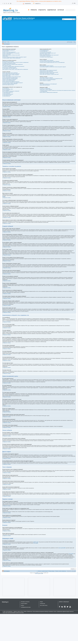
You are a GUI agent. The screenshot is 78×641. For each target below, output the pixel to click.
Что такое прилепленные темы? (7, 94)
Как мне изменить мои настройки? (8, 61)
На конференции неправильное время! (8, 63)
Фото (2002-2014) (43, 605)
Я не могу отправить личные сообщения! (46, 60)
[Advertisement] (39, 31)
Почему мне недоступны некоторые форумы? (10, 78)
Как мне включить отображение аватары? (9, 67)
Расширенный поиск (75, 19)
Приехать (34, 10)
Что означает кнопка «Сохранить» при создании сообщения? (12, 82)
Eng (73, 3)
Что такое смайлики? (5, 90)
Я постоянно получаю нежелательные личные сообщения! (49, 61)
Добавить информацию (64, 601)
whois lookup (71, 553)
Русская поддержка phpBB (39, 573)
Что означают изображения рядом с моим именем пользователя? (13, 66)
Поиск (73, 19)
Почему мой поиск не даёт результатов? (46, 71)
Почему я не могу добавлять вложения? (9, 79)
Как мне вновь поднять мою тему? (8, 84)
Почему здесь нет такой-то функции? (46, 89)
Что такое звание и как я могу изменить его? (9, 68)
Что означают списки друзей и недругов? (46, 65)
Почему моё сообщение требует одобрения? (9, 83)
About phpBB (35, 543)
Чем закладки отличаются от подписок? (46, 77)
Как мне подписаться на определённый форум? (48, 79)
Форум (41, 601)
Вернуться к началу (7, 106)
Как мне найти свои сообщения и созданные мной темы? (49, 74)
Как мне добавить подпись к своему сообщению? (10, 74)
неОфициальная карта (26, 607)
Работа (22, 605)
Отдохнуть (42, 10)
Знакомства (28, 3)
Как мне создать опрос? (6, 75)
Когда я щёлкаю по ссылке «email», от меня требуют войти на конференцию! (15, 69)
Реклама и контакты (25, 601)
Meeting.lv (5, 602)
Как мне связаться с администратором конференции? (49, 92)
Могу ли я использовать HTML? (7, 89)
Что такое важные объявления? (7, 92)
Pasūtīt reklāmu (24, 603)
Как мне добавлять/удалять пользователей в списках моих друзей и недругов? (53, 66)
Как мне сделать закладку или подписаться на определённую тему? (51, 78)
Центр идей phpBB (62, 547)
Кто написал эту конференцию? (45, 88)
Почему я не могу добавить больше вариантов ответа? (11, 76)
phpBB (3, 196)
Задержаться (51, 10)
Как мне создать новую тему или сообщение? (10, 72)
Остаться (61, 10)
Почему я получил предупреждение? (8, 80)
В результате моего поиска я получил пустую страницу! (49, 72)
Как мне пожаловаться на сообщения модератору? (10, 81)
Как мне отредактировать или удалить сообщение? (11, 73)
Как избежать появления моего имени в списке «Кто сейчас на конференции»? (15, 62)
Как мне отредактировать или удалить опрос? (10, 77)
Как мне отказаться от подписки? (45, 80)
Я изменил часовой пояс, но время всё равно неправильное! (12, 64)
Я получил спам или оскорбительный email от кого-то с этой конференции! (52, 62)
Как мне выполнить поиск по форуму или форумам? (48, 70)
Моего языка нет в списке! (6, 65)
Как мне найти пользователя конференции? (47, 73)
